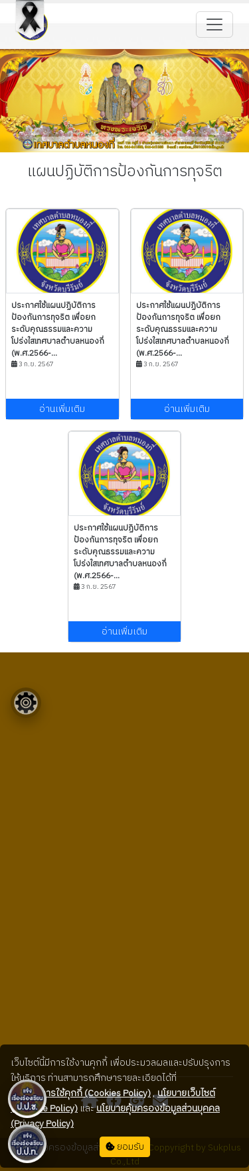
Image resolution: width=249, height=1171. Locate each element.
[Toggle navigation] (214, 24)
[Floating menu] (26, 702)
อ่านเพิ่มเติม (62, 409)
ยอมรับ (125, 1146)
